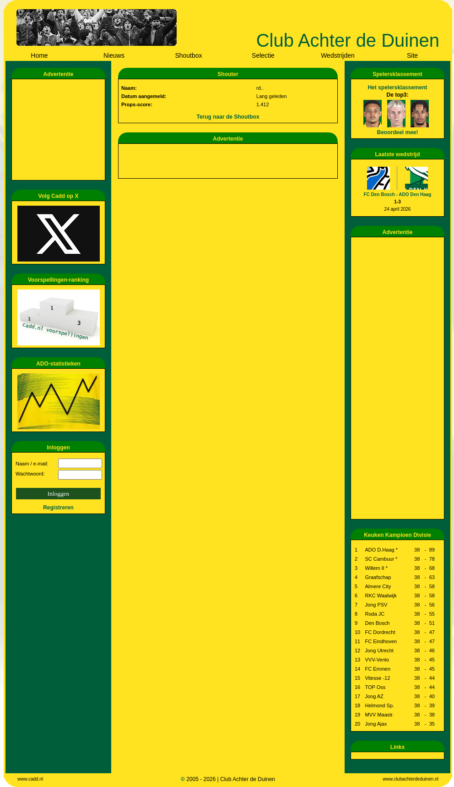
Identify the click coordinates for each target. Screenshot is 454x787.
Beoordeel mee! (397, 132)
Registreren (58, 507)
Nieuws (113, 55)
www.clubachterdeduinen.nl (410, 779)
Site (412, 55)
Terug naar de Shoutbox (227, 117)
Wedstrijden (338, 55)
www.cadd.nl (30, 779)
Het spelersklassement (397, 87)
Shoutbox (188, 55)
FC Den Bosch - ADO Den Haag (398, 194)
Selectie (263, 55)
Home (39, 55)
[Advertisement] (60, 129)
